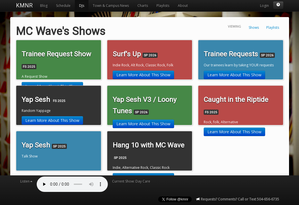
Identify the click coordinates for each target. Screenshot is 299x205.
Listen (26, 181)
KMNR (24, 5)
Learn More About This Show (143, 74)
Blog (44, 5)
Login (264, 5)
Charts (142, 5)
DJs (81, 5)
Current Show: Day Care (131, 181)
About (183, 5)
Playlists (162, 5)
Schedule (63, 5)
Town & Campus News (111, 5)
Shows (254, 27)
